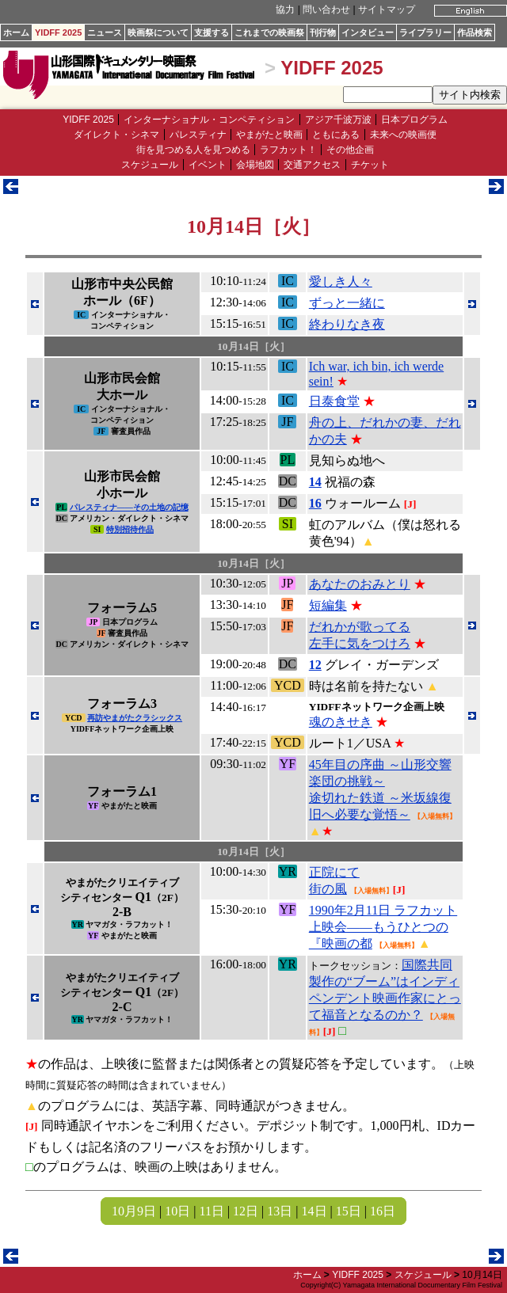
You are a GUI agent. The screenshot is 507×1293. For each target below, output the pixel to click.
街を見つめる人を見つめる (193, 149)
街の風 (328, 889)
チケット (370, 164)
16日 (382, 1211)
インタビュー (367, 32)
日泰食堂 (334, 401)
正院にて (334, 872)
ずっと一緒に (347, 303)
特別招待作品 (130, 529)
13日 (279, 1211)
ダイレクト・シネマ (116, 134)
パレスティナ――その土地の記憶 (129, 507)
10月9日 (134, 1211)
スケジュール (149, 164)
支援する (211, 32)
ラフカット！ (288, 149)
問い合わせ (326, 9)
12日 (245, 1211)
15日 (348, 1211)
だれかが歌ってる (359, 626)
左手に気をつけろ (359, 643)
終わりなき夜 (347, 324)
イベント (208, 164)
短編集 (328, 605)
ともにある (336, 134)
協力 (285, 9)
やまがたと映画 (269, 134)
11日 (211, 1211)
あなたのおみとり (359, 584)
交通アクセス (312, 164)
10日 (177, 1211)
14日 (314, 1211)
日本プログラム (414, 119)
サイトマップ (386, 9)
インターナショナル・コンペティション (209, 119)
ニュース (104, 32)
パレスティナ (198, 134)
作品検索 (474, 32)
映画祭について (158, 32)
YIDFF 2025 (58, 32)
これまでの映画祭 (269, 32)
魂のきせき (340, 721)
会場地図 (255, 164)
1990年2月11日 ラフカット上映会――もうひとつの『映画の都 (383, 926)
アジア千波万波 (338, 119)
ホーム (16, 32)
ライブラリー (425, 32)
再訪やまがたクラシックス (134, 717)
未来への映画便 (403, 134)
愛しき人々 (340, 281)
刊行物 (323, 32)
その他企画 (350, 149)
